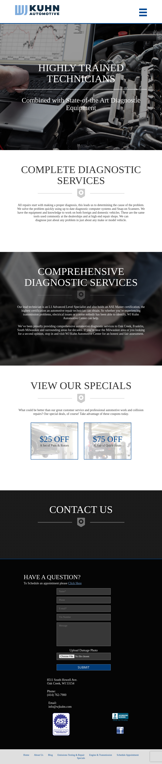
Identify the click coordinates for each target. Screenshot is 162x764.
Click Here (75, 583)
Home (26, 755)
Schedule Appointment (128, 755)
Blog (50, 755)
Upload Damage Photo (84, 650)
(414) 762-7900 (56, 695)
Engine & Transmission (100, 755)
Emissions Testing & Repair (70, 755)
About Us (38, 755)
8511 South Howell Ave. (62, 680)
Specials (81, 758)
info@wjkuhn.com (60, 706)
